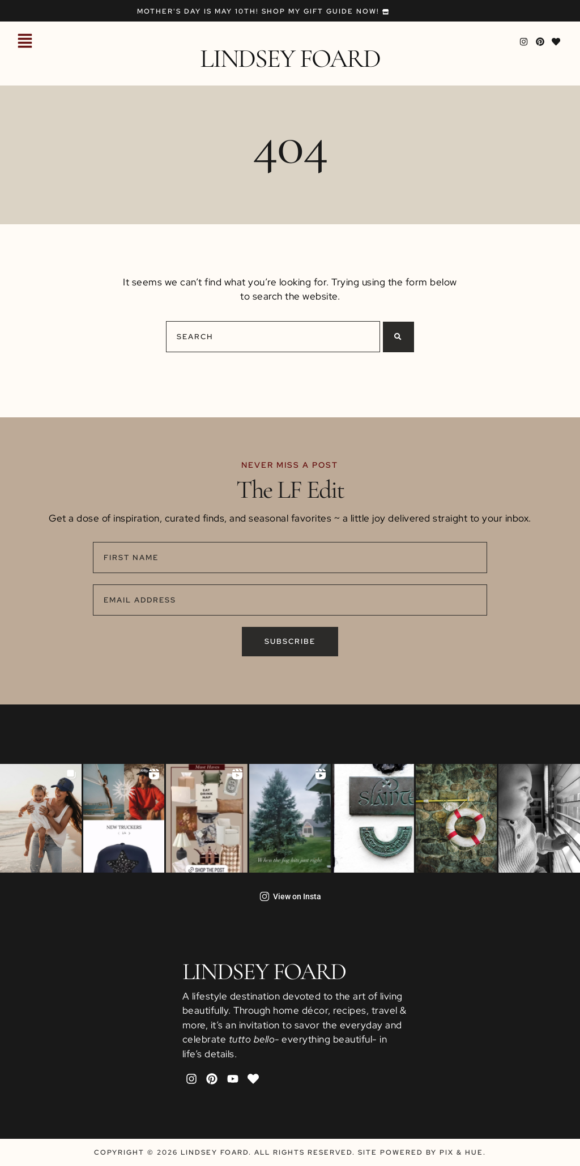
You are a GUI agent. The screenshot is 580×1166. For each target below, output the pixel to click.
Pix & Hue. (463, 1152)
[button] (25, 42)
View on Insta (290, 896)
